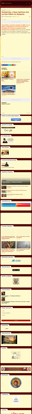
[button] (1, 3)
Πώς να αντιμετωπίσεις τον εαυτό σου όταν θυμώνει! (23, 250)
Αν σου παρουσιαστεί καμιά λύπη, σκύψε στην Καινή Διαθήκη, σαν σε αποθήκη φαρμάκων (8, 237)
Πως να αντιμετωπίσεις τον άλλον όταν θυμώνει (23, 237)
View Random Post (16, 119)
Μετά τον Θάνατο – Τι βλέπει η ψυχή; (7, 80)
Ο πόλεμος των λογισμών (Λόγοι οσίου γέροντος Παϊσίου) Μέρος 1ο (8, 94)
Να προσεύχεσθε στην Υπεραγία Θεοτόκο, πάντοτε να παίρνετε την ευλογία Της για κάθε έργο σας (8, 250)
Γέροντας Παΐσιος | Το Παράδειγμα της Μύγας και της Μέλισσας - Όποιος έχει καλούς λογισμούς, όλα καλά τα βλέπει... (23, 81)
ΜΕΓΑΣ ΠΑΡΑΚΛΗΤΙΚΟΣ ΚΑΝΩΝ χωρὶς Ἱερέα (15, 194)
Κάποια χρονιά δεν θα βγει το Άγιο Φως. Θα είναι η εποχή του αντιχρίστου (17, 187)
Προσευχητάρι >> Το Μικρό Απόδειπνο (12, 182)
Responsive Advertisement (16, 21)
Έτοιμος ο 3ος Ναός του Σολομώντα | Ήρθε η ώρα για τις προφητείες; (17, 191)
